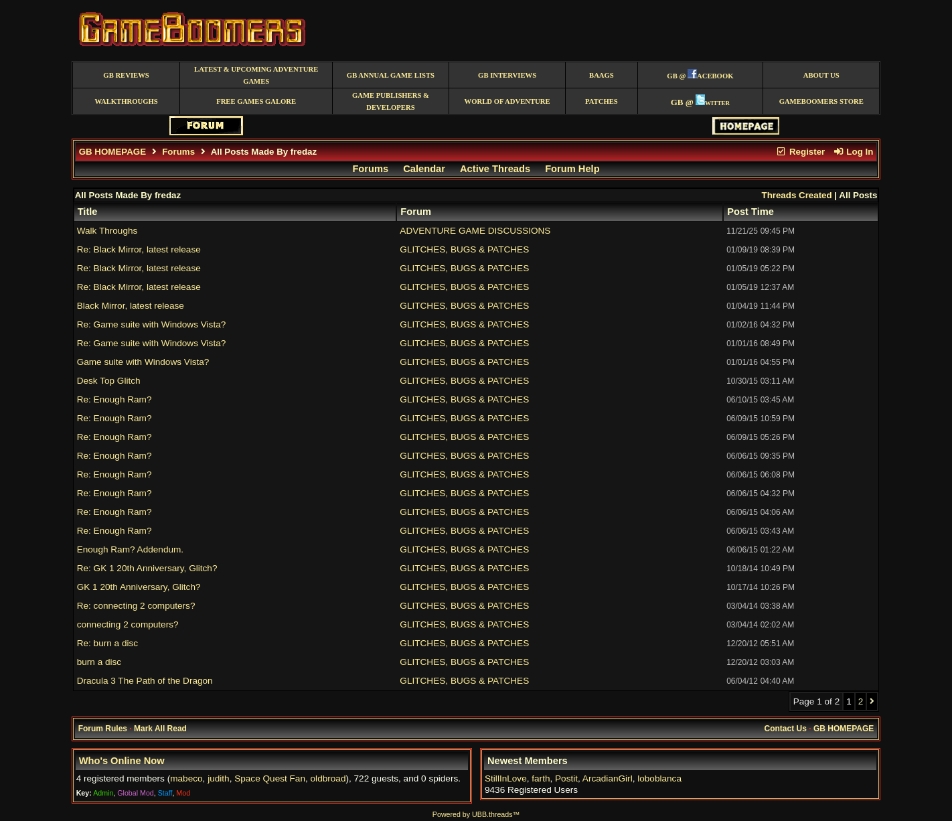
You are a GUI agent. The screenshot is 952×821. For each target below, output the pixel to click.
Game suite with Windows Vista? (143, 362)
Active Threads (495, 168)
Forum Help (572, 168)
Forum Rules (102, 728)
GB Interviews (507, 75)
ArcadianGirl (607, 778)
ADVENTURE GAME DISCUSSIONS (475, 231)
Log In (853, 152)
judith (219, 778)
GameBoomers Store (821, 101)
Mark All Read (160, 728)
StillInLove (506, 778)
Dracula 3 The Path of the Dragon (145, 681)
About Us (821, 75)
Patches (601, 101)
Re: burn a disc (107, 643)
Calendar (424, 168)
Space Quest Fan (269, 778)
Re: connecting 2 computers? (136, 606)
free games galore (256, 101)
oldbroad (328, 778)
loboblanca (659, 778)
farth (541, 778)
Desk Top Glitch (109, 381)
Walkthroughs (125, 101)
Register (800, 152)
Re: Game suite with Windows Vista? (151, 324)
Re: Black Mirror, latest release (139, 249)
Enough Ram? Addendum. (130, 549)
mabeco (186, 778)
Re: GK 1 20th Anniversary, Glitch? (147, 568)
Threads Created (796, 195)
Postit (566, 778)
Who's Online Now (122, 760)
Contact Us (786, 728)
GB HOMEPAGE (112, 152)
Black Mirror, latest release (130, 306)
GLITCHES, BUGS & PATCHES (464, 249)
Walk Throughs (107, 231)
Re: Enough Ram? (114, 399)
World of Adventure (507, 101)
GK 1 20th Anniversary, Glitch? (139, 587)
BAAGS (601, 75)
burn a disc (99, 662)
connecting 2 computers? (128, 624)
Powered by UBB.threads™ (476, 814)
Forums (178, 152)
